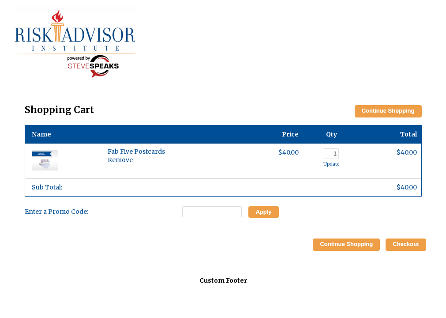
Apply (263, 211)
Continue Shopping (388, 110)
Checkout (406, 244)
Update (331, 164)
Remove (120, 160)
